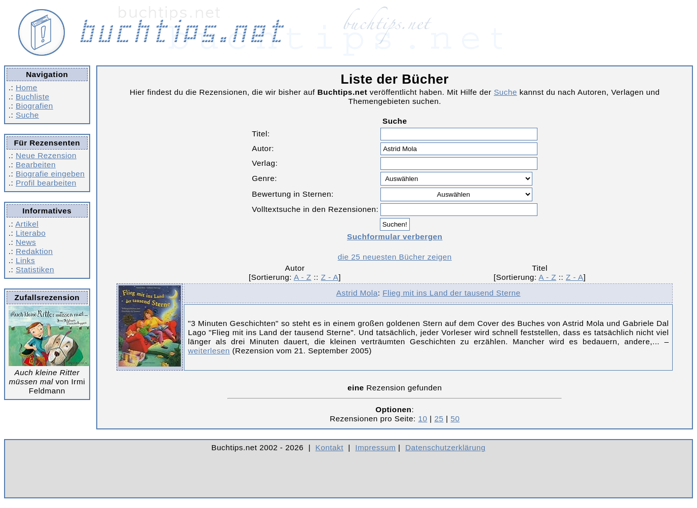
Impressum (375, 447)
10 (423, 418)
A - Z (303, 277)
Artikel (26, 224)
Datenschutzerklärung (445, 447)
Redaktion (34, 251)
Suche (27, 115)
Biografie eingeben (50, 173)
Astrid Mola (357, 292)
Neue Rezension (46, 155)
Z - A (330, 277)
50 (454, 418)
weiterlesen (209, 350)
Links (25, 260)
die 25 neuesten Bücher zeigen (395, 256)
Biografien (34, 105)
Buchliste (32, 96)
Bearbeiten (36, 164)
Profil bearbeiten (46, 182)
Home (26, 87)
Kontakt (329, 447)
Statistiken (35, 269)
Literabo (31, 233)
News (26, 242)
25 (438, 418)
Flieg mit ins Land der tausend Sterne (451, 292)
